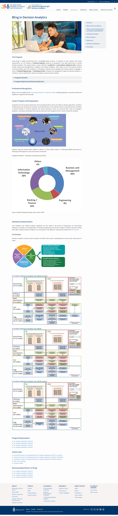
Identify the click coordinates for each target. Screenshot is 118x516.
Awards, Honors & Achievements (17, 500)
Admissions (90, 41)
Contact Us (40, 510)
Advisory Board (32, 496)
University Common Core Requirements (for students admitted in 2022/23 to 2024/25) (38, 458)
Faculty (30, 489)
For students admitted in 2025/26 (23, 448)
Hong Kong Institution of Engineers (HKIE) (43, 94)
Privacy (28, 510)
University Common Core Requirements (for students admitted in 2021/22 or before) (38, 456)
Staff (29, 492)
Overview (89, 24)
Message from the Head (17, 490)
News (76, 489)
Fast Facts (15, 498)
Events (77, 492)
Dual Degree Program (92, 35)
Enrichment (90, 48)
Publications (78, 494)
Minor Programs (91, 38)
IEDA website (75, 231)
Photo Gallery (79, 496)
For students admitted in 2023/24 (23, 444)
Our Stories (93, 491)
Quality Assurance (17, 504)
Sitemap (33, 510)
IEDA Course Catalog (20, 462)
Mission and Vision (17, 495)
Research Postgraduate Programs (47, 495)
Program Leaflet (18, 464)
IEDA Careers (94, 493)
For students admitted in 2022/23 (23, 442)
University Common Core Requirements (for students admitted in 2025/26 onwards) (38, 460)
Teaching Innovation (49, 502)
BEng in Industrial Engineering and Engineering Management (95, 31)
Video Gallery (78, 498)
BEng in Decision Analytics (94, 27)
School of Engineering (104, 1)
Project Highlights (64, 494)
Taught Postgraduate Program (49, 499)
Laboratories (63, 492)
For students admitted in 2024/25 (23, 446)
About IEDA (15, 493)
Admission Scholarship (93, 45)
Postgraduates (32, 494)
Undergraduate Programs (47, 490)
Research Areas (63, 489)
